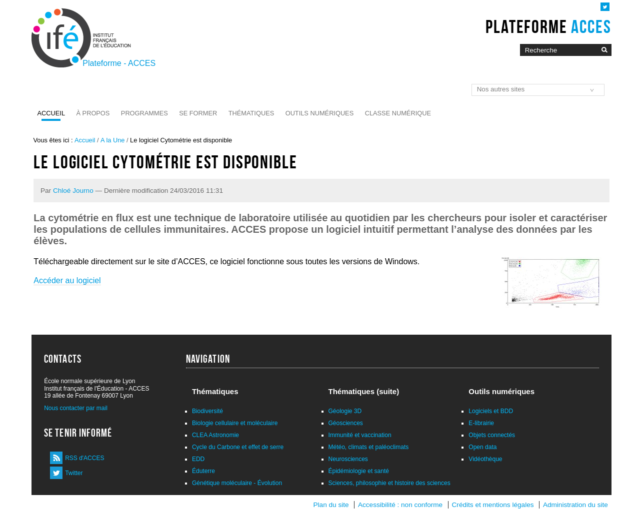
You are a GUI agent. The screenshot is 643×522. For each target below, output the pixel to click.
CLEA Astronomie (215, 435)
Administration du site (575, 505)
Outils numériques (320, 113)
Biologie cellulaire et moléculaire (235, 423)
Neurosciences (348, 459)
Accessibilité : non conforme (400, 505)
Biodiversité (207, 411)
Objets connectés (491, 435)
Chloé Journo (73, 190)
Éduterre (203, 471)
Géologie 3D (345, 411)
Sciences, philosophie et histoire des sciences (389, 483)
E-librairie (481, 423)
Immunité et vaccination (360, 435)
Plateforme (548, 26)
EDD (198, 459)
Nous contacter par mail (76, 408)
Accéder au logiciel (67, 280)
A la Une (112, 140)
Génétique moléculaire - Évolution (237, 483)
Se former (198, 113)
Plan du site (331, 505)
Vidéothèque (485, 459)
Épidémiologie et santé (358, 471)
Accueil (51, 113)
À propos (93, 113)
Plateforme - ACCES (119, 63)
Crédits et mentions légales (493, 505)
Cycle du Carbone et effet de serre (238, 447)
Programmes (144, 113)
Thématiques (251, 113)
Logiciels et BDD (490, 411)
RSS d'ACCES (84, 458)
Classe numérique (398, 113)
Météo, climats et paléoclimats (368, 447)
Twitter (73, 473)
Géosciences (345, 423)
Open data (482, 447)
